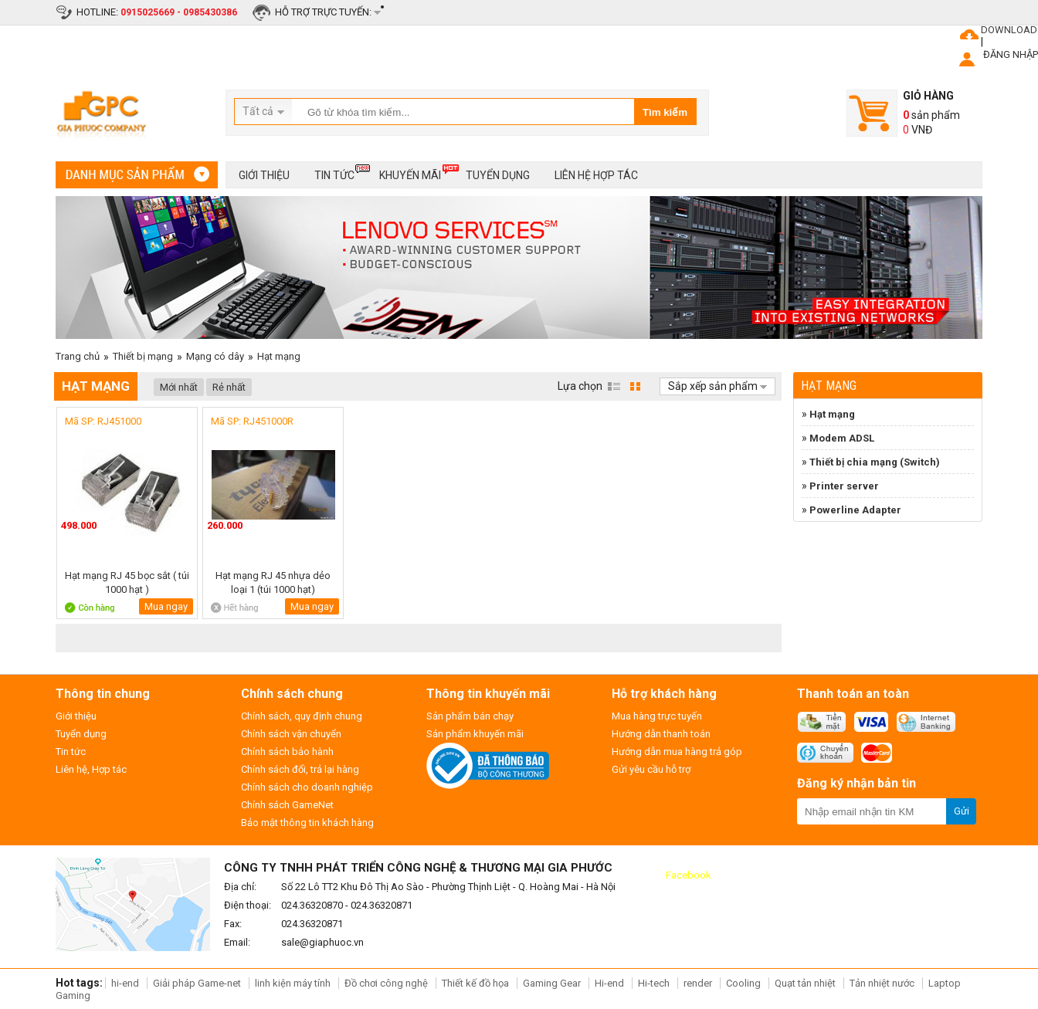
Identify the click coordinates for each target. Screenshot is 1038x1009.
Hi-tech (654, 983)
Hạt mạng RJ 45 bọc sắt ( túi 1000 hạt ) (127, 582)
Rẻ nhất (229, 387)
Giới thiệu (264, 175)
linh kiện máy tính (293, 983)
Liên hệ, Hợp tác (91, 769)
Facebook (688, 875)
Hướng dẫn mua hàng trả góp (677, 751)
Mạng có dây (215, 356)
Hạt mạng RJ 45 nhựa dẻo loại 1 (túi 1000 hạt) (273, 582)
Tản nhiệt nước (882, 983)
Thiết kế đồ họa (475, 983)
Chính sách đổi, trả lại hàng (300, 769)
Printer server (844, 486)
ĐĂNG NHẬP (1010, 54)
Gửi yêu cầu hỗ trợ (651, 769)
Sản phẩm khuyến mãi (475, 734)
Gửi (961, 811)
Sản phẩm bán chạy (470, 716)
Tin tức (334, 172)
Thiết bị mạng (143, 356)
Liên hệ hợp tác (596, 175)
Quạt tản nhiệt (805, 983)
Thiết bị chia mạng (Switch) (874, 462)
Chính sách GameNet (287, 805)
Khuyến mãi (410, 172)
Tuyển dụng (498, 175)
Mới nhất (179, 387)
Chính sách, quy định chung (301, 716)
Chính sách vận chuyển (291, 734)
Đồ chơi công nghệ (386, 983)
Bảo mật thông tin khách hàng (307, 822)
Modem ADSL (841, 438)
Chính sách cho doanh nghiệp (307, 787)
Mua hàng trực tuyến (657, 716)
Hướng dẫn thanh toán (661, 734)
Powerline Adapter (855, 510)
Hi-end (609, 983)
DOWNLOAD (1009, 30)
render (698, 983)
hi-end (125, 983)
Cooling (743, 983)
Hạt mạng (278, 356)
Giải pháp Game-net (197, 983)
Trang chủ (78, 356)
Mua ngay (166, 606)
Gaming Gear (553, 983)
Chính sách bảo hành (287, 751)
